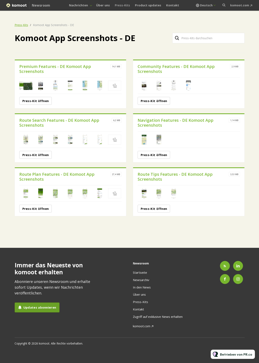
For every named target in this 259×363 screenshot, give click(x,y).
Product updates (148, 5)
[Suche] (177, 38)
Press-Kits (122, 5)
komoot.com (239, 5)
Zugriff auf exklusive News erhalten (158, 317)
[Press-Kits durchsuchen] (208, 38)
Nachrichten (78, 5)
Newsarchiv (141, 280)
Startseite (140, 272)
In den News (142, 287)
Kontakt (172, 5)
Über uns (103, 5)
